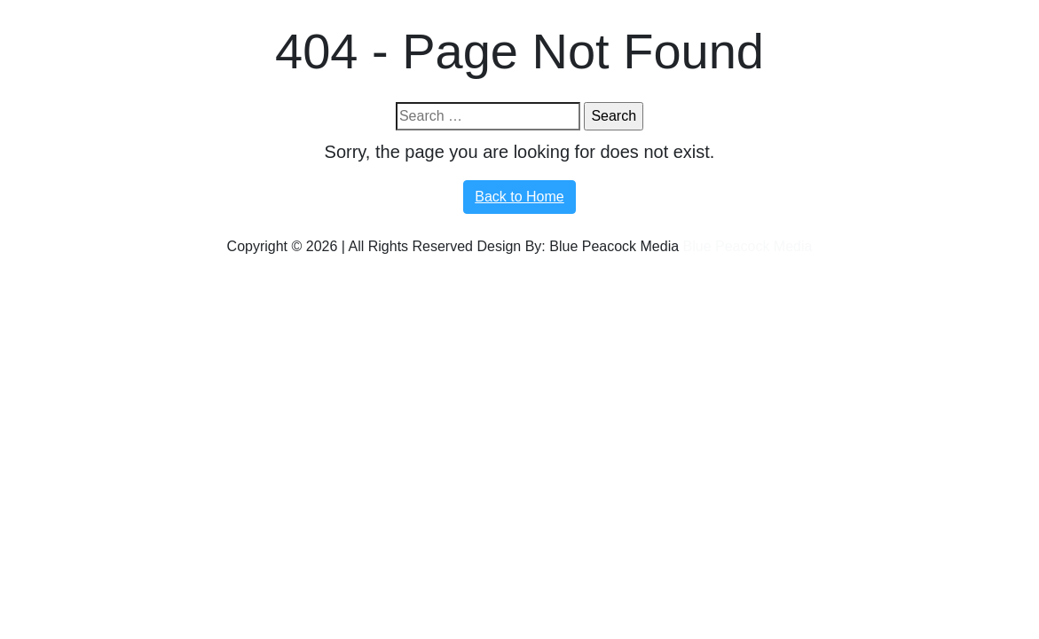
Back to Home (519, 196)
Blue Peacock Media (748, 246)
